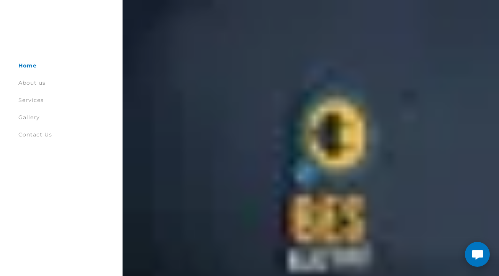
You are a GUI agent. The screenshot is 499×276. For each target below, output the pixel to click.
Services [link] (31, 100)
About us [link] (32, 82)
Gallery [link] (29, 117)
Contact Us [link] (35, 134)
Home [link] (27, 65)
